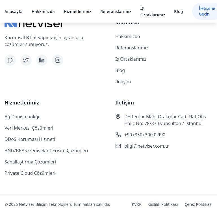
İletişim (123, 81)
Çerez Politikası (198, 204)
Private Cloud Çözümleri (30, 173)
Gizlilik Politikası (163, 204)
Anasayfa (14, 11)
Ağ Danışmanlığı (22, 116)
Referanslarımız (115, 11)
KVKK (136, 204)
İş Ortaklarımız (130, 59)
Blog (178, 11)
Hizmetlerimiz (77, 11)
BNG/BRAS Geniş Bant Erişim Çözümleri (46, 150)
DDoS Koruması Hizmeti (30, 139)
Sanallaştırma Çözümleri (30, 162)
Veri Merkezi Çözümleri (29, 128)
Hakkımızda (43, 11)
